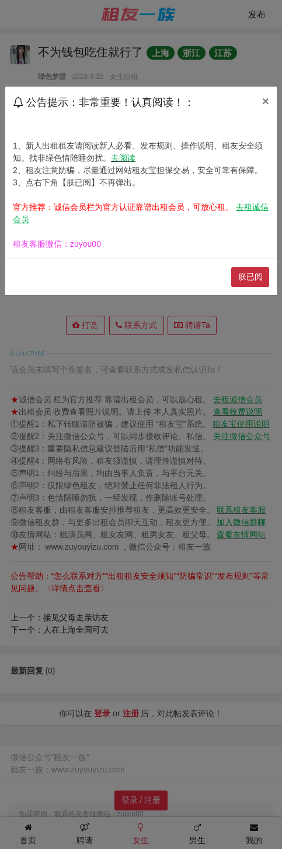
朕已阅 (250, 276)
